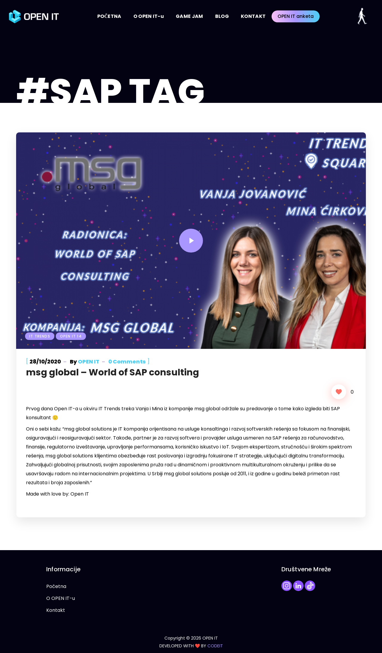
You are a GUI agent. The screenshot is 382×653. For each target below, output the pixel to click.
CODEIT (215, 646)
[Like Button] (338, 391)
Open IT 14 (71, 336)
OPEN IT (88, 361)
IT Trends (39, 336)
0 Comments (127, 361)
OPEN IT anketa (296, 16)
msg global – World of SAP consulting (112, 372)
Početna (56, 586)
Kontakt (55, 610)
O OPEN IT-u (60, 598)
